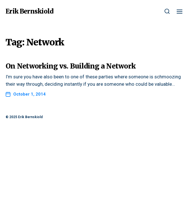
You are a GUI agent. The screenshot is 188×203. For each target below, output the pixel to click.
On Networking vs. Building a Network (70, 66)
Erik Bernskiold (29, 11)
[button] (167, 11)
